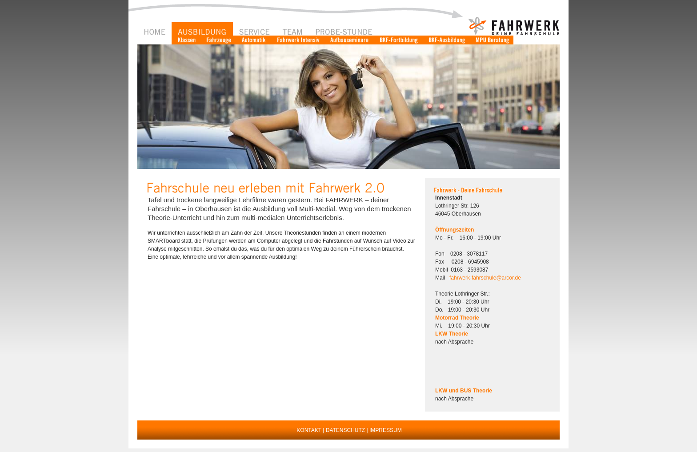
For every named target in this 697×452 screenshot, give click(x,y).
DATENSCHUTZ (345, 430)
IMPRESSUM (385, 430)
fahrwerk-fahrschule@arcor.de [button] (485, 278)
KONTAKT (308, 430)
